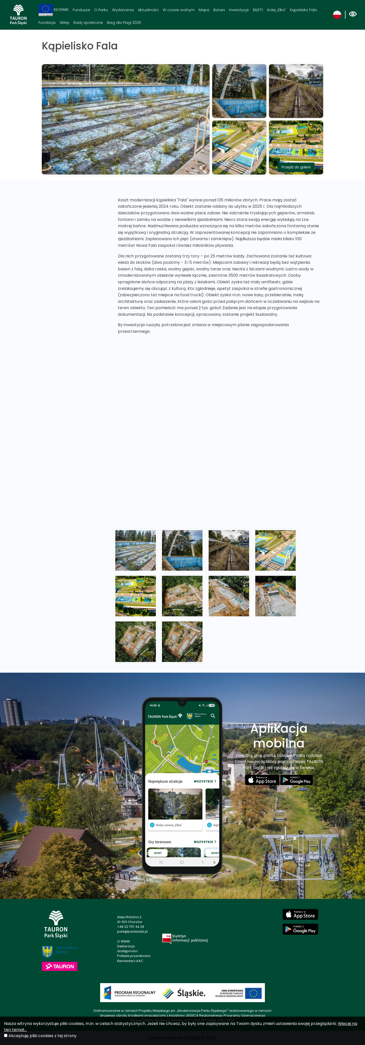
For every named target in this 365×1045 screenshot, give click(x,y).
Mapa (204, 9)
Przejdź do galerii (296, 167)
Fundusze (81, 9)
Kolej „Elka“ (276, 9)
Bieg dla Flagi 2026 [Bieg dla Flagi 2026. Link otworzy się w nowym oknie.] (124, 22)
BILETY (258, 9)
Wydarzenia (123, 9)
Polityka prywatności (134, 956)
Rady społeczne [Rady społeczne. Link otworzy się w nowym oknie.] (88, 22)
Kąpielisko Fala (303, 9)
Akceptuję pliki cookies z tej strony (42, 1036)
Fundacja (47, 22)
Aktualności (148, 9)
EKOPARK (54, 10)
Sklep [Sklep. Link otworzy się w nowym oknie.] (64, 22)
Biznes (219, 9)
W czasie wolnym (179, 9)
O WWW (123, 941)
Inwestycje (239, 9)
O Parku (101, 9)
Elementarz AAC (130, 961)
